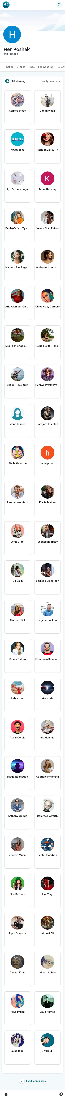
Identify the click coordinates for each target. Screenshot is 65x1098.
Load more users (32, 1081)
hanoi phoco (47, 463)
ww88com (17, 149)
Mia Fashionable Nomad (17, 345)
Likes (32, 67)
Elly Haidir (47, 1050)
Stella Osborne (17, 463)
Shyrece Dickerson (47, 580)
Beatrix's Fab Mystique (17, 228)
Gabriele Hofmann (47, 776)
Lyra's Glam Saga (17, 189)
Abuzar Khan (17, 972)
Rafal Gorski (17, 737)
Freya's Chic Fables (47, 228)
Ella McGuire (17, 894)
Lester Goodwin (47, 855)
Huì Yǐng (47, 894)
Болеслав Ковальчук (47, 659)
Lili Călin (17, 580)
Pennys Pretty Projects (47, 385)
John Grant (17, 541)
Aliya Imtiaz (18, 1011)
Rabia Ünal (17, 698)
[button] (59, 5)
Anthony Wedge (17, 816)
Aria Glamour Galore (17, 306)
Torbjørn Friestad (47, 424)
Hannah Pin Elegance (17, 267)
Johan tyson (47, 110)
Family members (50, 81)
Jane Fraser (17, 424)
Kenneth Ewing (47, 189)
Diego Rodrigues (17, 776)
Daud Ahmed (47, 1011)
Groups (21, 67)
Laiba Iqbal (17, 1050)
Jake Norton (47, 698)
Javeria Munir (17, 855)
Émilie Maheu (47, 502)
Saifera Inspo (17, 110)
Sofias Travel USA (17, 385)
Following (45, 67)
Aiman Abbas (47, 972)
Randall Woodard (17, 502)
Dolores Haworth (47, 816)
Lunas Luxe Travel (47, 345)
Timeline (8, 67)
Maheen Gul (17, 620)
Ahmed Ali (47, 933)
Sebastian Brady (47, 541)
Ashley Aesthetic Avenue (47, 267)
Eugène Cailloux (47, 620)
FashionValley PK (47, 149)
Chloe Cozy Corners (47, 306)
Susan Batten (17, 659)
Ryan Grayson (17, 933)
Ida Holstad (47, 737)
